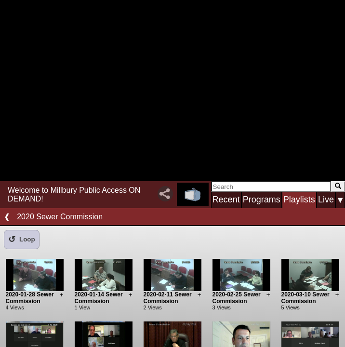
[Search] (271, 186)
